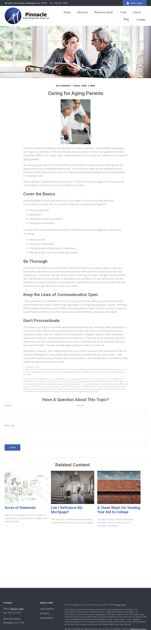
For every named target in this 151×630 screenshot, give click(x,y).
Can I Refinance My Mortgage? (66, 510)
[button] (67, 12)
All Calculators (47, 618)
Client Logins (135, 3)
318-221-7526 (59, 3)
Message (10, 425)
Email (80, 405)
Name (8, 405)
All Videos (44, 613)
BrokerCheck (120, 605)
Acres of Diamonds (20, 508)
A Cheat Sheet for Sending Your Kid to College (118, 510)
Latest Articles (47, 608)
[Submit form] (12, 447)
